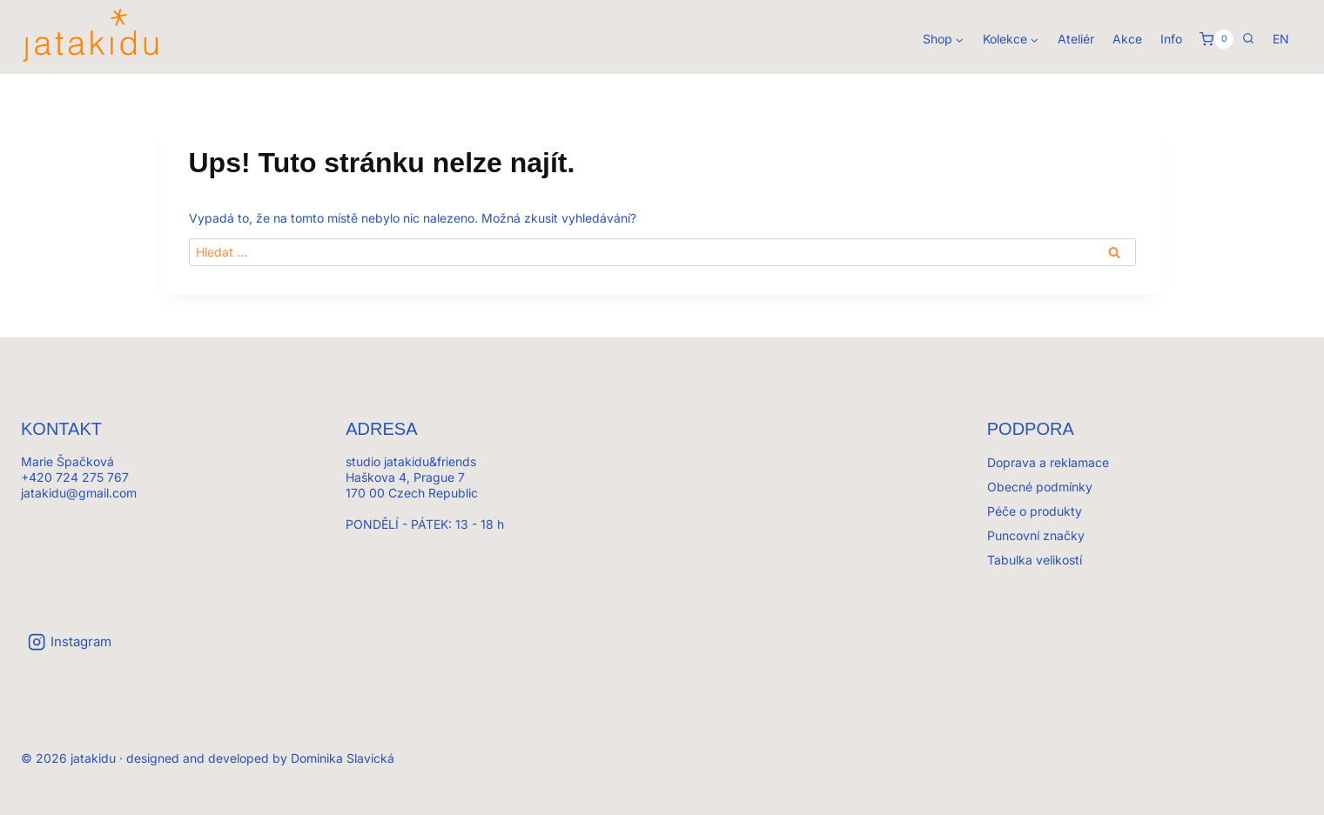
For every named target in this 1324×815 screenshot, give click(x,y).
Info (1171, 38)
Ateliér (1076, 38)
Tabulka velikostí (1034, 559)
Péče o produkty (1034, 511)
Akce (1127, 38)
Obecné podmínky (1039, 486)
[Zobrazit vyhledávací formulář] (1248, 39)
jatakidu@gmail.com (79, 492)
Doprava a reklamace (1048, 462)
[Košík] (1216, 39)
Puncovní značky (1036, 535)
